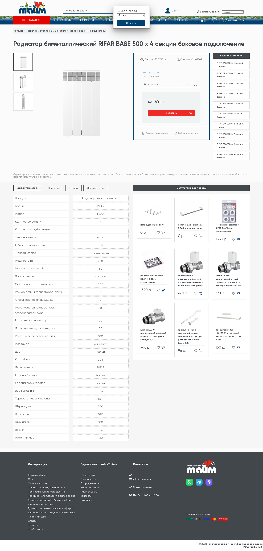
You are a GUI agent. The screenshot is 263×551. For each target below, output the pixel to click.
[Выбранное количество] (188, 85)
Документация (95, 188)
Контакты (86, 495)
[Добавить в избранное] (157, 232)
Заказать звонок (142, 487)
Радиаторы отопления (39, 30)
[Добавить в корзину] (164, 232)
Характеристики (27, 187)
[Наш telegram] (201, 483)
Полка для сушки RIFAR (152, 225)
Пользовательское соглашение (46, 491)
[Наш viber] (210, 483)
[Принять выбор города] (131, 23)
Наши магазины (90, 487)
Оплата (32, 479)
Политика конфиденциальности (46, 487)
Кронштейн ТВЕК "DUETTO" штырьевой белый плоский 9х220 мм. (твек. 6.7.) (229, 335)
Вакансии (86, 500)
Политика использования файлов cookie (51, 495)
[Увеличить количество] (195, 85)
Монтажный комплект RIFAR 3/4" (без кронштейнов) (227, 228)
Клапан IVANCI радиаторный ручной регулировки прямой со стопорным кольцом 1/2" (191, 280)
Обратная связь (37, 516)
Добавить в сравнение (157, 133)
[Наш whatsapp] (191, 483)
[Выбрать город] (131, 15)
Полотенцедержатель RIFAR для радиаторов (190, 226)
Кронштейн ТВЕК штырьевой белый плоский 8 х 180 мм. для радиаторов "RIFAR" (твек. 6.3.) (190, 336)
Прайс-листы (35, 529)
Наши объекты (89, 491)
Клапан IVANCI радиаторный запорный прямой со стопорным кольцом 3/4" (153, 335)
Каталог (18, 30)
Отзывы (73, 188)
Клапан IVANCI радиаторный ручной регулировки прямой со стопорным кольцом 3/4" (229, 280)
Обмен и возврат (38, 483)
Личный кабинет (37, 475)
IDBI (260, 547)
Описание (54, 188)
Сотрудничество (91, 483)
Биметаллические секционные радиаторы (80, 30)
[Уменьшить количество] (182, 85)
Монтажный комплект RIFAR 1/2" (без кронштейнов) (151, 278)
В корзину (171, 112)
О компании (88, 475)
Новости (33, 525)
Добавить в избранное (189, 133)
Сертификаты (89, 479)
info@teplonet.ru (142, 479)
